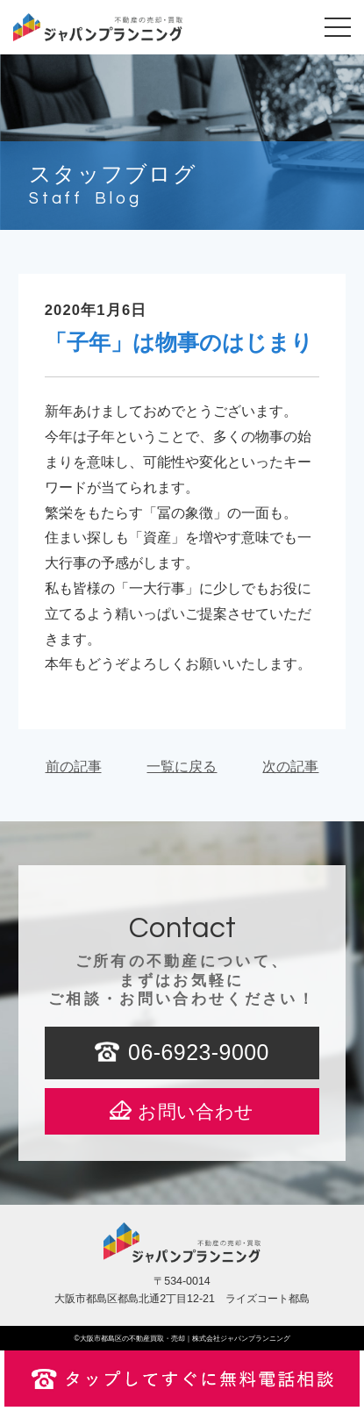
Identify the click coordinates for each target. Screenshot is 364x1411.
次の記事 (290, 766)
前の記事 (74, 766)
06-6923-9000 (198, 1052)
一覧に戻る (181, 766)
